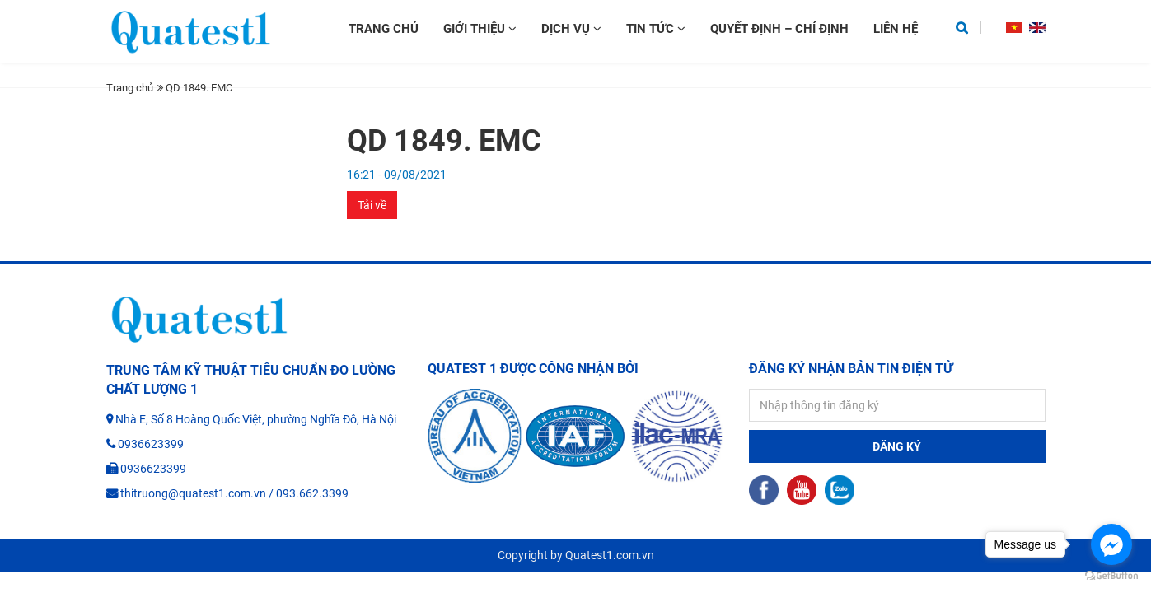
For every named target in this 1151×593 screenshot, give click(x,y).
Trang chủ (384, 28)
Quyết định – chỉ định (779, 28)
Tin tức (655, 28)
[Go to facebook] (1111, 544)
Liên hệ (895, 28)
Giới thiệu (480, 28)
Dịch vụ (571, 28)
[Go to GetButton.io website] (1111, 576)
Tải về (372, 205)
